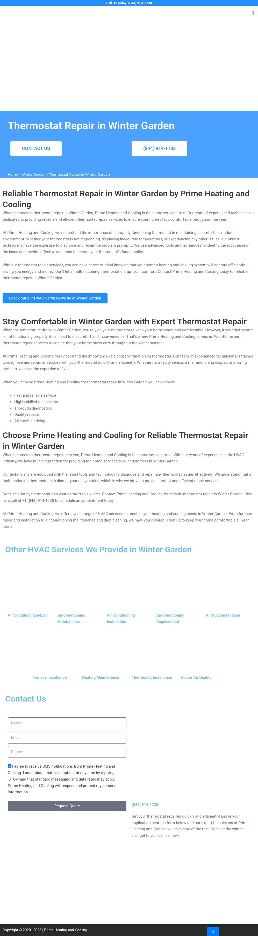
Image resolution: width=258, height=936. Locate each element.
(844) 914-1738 (145, 805)
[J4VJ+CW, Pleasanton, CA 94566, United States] (129, 885)
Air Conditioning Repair (28, 615)
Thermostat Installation (152, 677)
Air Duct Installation (223, 615)
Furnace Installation (50, 677)
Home (13, 175)
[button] (252, 13)
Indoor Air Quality (196, 677)
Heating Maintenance (100, 677)
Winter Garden (34, 175)
